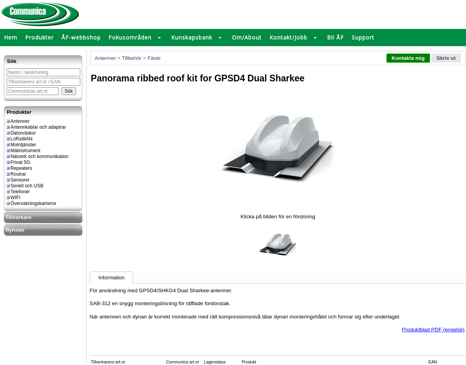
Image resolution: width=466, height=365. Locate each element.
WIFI (12, 197)
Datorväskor (20, 133)
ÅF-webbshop (81, 37)
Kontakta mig (408, 58)
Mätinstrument (22, 150)
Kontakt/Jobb (288, 37)
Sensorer (17, 180)
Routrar (15, 174)
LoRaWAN (19, 139)
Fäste (154, 58)
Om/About (247, 37)
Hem (10, 37)
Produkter (39, 37)
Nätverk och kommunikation (37, 156)
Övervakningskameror (30, 203)
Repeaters (18, 168)
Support (363, 37)
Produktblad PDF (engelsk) (433, 330)
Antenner (17, 121)
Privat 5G (17, 162)
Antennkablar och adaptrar (35, 127)
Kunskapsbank (191, 37)
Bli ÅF (335, 37)
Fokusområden (130, 37)
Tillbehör (132, 58)
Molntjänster (20, 144)
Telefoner (17, 191)
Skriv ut (446, 58)
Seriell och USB (24, 186)
